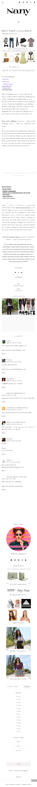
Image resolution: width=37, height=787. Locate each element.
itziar (9, 360)
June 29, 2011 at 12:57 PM (14, 380)
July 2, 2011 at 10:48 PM (13, 440)
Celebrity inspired (8, 84)
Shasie (9, 439)
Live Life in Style (7, 450)
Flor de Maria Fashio (15, 97)
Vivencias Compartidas (17, 408)
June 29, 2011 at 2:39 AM (13, 342)
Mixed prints (5, 81)
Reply (4, 353)
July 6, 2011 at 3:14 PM (9, 478)
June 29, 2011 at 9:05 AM (13, 361)
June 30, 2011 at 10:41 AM (14, 409)
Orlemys (10, 379)
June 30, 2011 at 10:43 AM (14, 424)
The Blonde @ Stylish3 (16, 477)
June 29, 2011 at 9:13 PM (9, 395)
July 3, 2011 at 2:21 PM (13, 462)
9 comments (19, 277)
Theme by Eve (26, 784)
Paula (9, 460)
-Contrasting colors (7, 89)
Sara (8, 341)
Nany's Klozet (15, 784)
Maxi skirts (5, 79)
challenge (18, 267)
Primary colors (6, 88)
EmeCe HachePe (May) (16, 422)
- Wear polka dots (7, 86)
